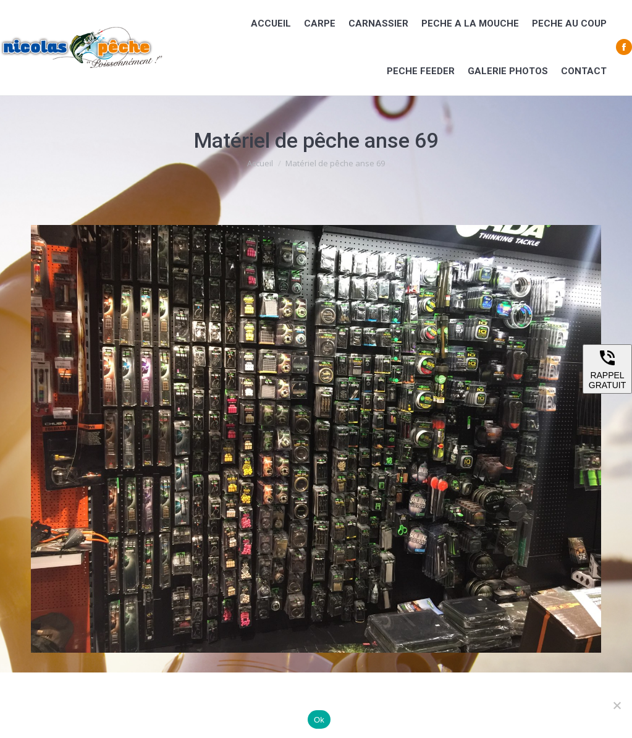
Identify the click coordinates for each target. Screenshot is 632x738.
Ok (319, 719)
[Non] (616, 705)
